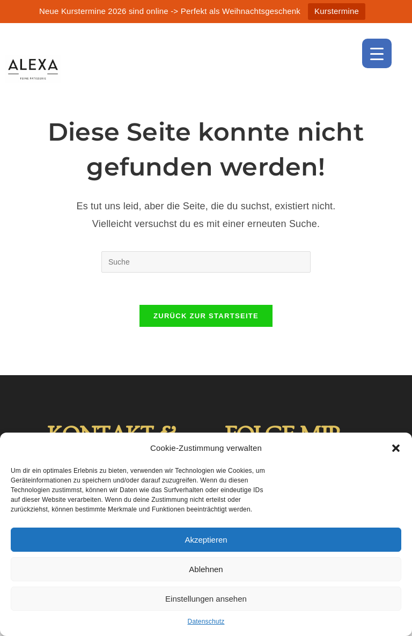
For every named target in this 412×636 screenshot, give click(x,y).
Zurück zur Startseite (206, 316)
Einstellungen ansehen (206, 598)
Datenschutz (206, 621)
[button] (396, 448)
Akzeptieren (206, 539)
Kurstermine (336, 11)
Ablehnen (206, 569)
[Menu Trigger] (377, 53)
